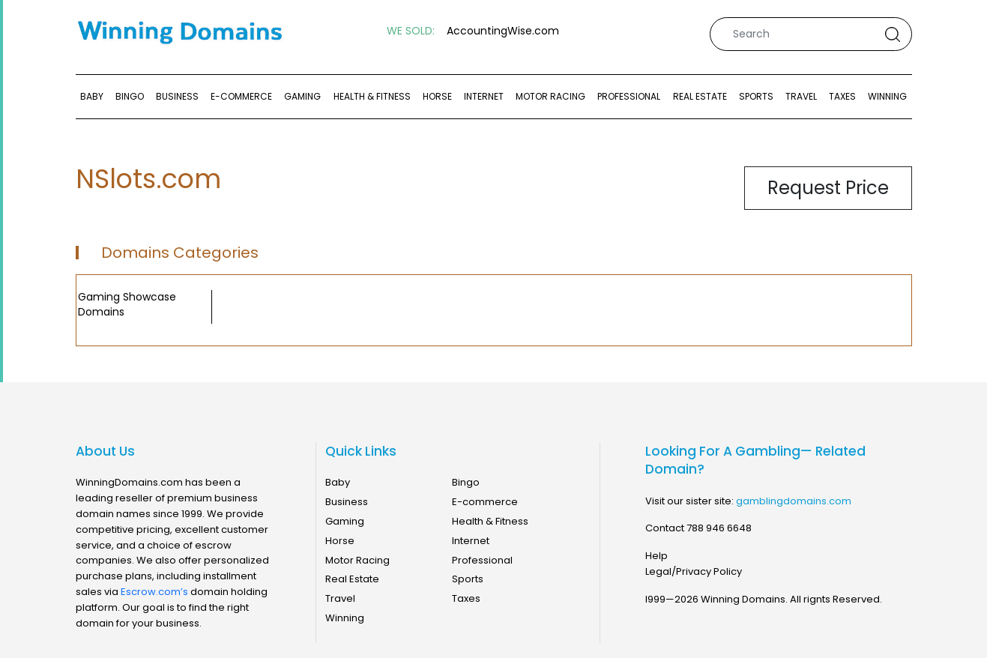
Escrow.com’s (154, 592)
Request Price (828, 187)
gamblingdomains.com (793, 501)
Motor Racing (550, 96)
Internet (484, 96)
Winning (887, 96)
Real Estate (700, 96)
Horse (437, 96)
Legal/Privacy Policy (693, 571)
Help (656, 556)
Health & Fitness (372, 96)
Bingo (129, 96)
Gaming (302, 96)
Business (177, 96)
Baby (91, 96)
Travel (801, 96)
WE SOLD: (411, 31)
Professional (628, 96)
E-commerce (241, 96)
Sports (756, 96)
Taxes (842, 96)
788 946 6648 (719, 528)
